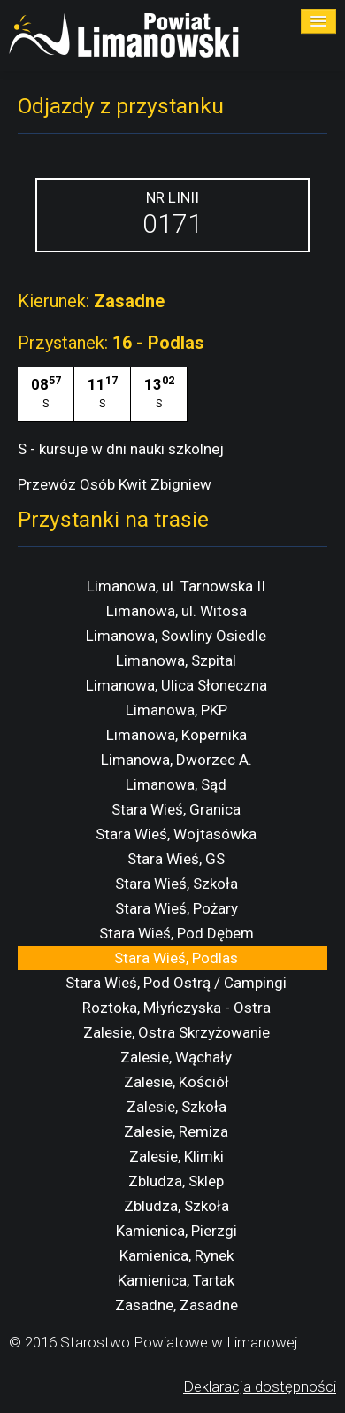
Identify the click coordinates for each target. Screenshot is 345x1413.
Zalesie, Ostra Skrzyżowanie (176, 1032)
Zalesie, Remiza (176, 1131)
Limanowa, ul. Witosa (176, 611)
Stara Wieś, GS (176, 859)
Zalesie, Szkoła (176, 1107)
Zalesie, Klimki (176, 1156)
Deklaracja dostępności (259, 1386)
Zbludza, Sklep (176, 1181)
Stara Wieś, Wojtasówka (176, 834)
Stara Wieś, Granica (176, 809)
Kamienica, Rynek (176, 1255)
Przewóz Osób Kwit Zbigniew (114, 484)
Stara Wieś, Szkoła (176, 883)
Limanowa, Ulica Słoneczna (176, 685)
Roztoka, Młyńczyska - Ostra (176, 1007)
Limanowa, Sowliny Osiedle (176, 636)
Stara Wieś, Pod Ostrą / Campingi (176, 983)
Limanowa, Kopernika (176, 735)
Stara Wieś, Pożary (176, 908)
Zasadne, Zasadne (176, 1305)
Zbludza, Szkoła (176, 1206)
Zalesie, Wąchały (176, 1057)
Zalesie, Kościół (176, 1082)
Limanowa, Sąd (176, 784)
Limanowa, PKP (176, 710)
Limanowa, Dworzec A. (176, 759)
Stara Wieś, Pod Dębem (176, 933)
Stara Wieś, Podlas (176, 958)
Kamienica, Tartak (176, 1280)
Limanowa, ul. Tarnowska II (176, 586)
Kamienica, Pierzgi (176, 1230)
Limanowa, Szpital (176, 660)
